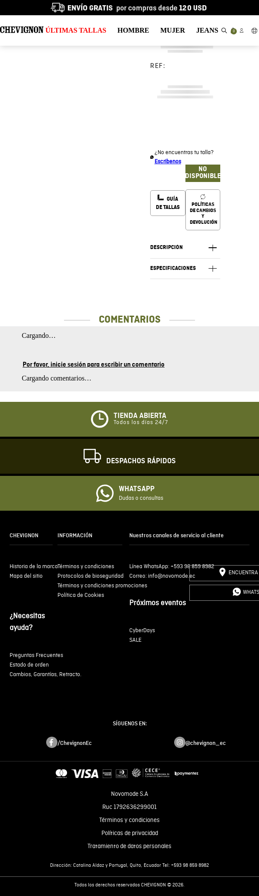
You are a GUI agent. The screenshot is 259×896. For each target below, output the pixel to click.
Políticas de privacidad (129, 833)
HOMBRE (133, 30)
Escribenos (168, 161)
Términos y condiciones (129, 820)
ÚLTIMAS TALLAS (75, 30)
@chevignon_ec (205, 743)
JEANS (207, 30)
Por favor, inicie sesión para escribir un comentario (94, 364)
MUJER (172, 30)
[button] (224, 30)
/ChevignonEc (74, 743)
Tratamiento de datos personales (129, 846)
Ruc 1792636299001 (129, 807)
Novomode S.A (129, 794)
